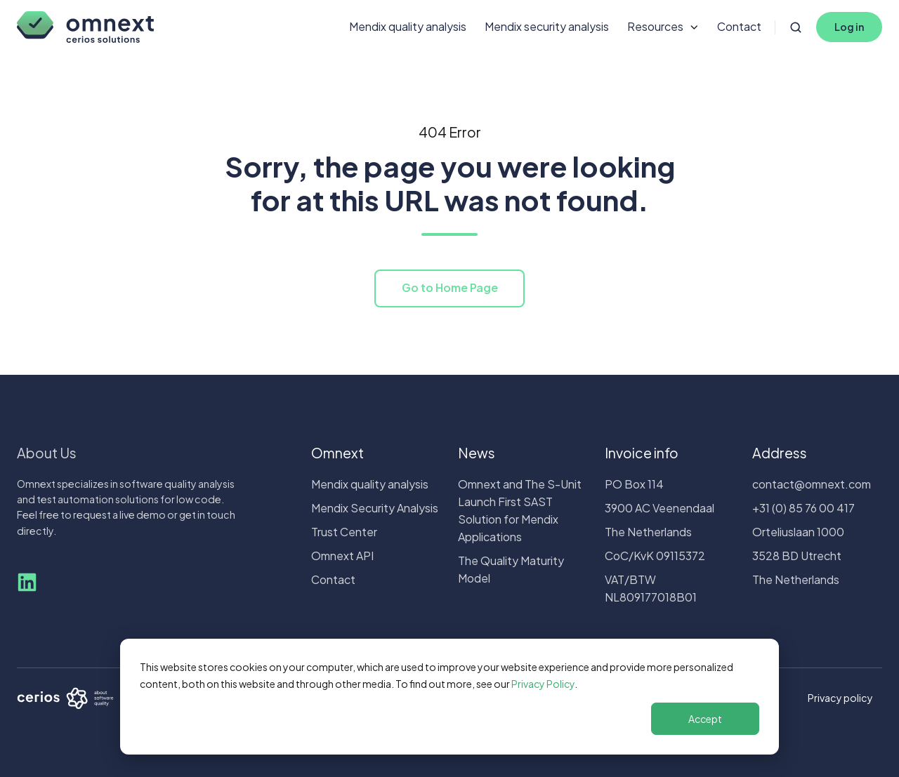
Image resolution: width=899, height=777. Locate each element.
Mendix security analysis (547, 26)
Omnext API (342, 555)
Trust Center (344, 531)
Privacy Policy (543, 683)
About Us (47, 452)
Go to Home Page (450, 287)
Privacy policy (840, 697)
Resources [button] (655, 26)
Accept (705, 718)
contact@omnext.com (811, 484)
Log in (849, 26)
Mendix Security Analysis (374, 507)
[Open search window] (796, 27)
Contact (739, 26)
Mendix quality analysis (407, 26)
